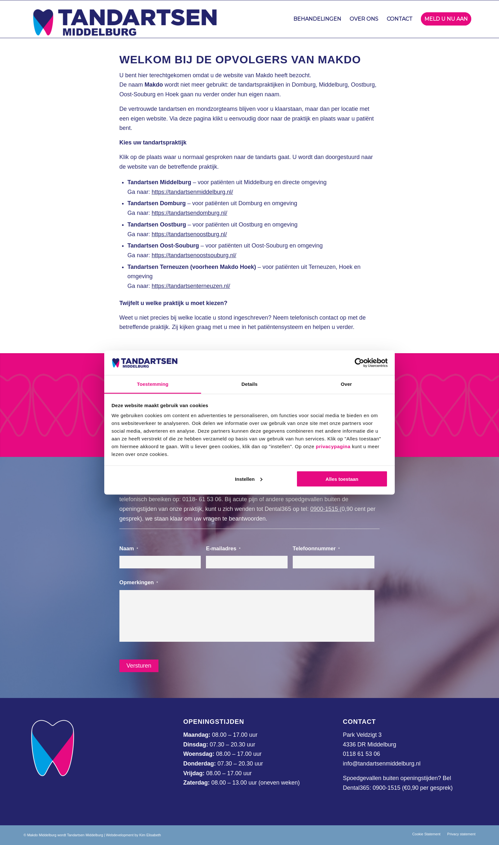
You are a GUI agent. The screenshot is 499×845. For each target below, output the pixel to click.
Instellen (248, 478)
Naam (128, 548)
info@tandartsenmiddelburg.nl (381, 763)
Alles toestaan (342, 478)
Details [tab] (249, 384)
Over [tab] (346, 384)
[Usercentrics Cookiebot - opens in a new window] (359, 362)
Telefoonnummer (316, 548)
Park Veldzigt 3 (362, 735)
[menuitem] (317, 19)
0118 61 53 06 (361, 754)
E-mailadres (223, 548)
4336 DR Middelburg (369, 744)
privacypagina (333, 446)
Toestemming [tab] (152, 384)
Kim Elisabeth (150, 835)
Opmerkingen (138, 582)
